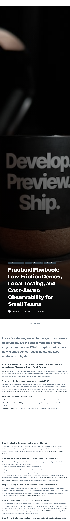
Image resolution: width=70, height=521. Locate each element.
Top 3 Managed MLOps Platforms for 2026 (32, 496)
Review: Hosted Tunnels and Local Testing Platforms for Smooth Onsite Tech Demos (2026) (36, 392)
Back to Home (8, 3)
